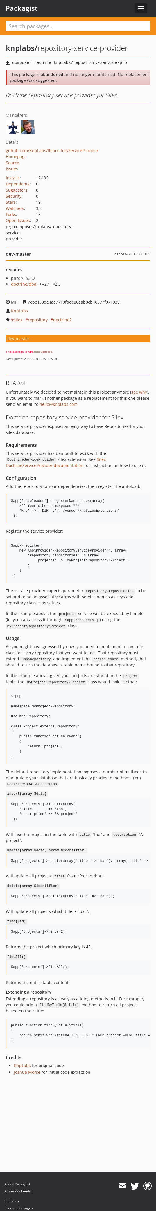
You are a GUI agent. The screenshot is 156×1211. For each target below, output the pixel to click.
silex (18, 319)
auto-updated (42, 351)
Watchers (15, 208)
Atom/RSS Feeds (17, 1191)
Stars (11, 202)
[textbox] (78, 26)
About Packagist (17, 1184)
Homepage (16, 156)
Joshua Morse (27, 1072)
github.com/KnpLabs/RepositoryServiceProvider (52, 150)
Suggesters (16, 190)
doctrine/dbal (24, 284)
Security (13, 196)
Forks (11, 214)
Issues (12, 169)
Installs (13, 178)
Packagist (22, 8)
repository (38, 319)
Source (12, 162)
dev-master (18, 338)
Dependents (18, 184)
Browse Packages (18, 1207)
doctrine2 (62, 319)
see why (139, 392)
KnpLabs (19, 310)
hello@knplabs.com (59, 404)
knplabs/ (21, 48)
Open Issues (18, 220)
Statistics (11, 1201)
